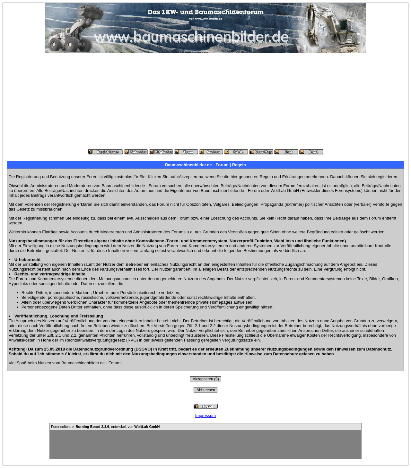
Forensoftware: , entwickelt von (105, 427)
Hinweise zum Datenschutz (271, 353)
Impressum (205, 415)
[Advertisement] (205, 101)
